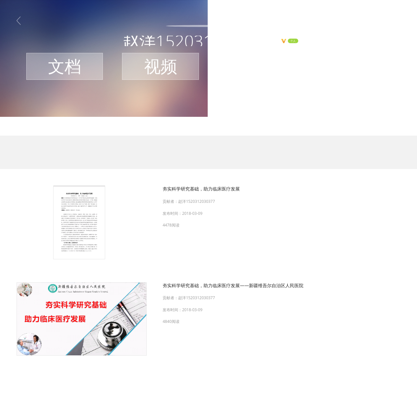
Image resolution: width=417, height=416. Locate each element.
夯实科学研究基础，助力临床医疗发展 (201, 189)
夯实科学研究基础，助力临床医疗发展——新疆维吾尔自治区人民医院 (233, 285)
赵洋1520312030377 (196, 201)
